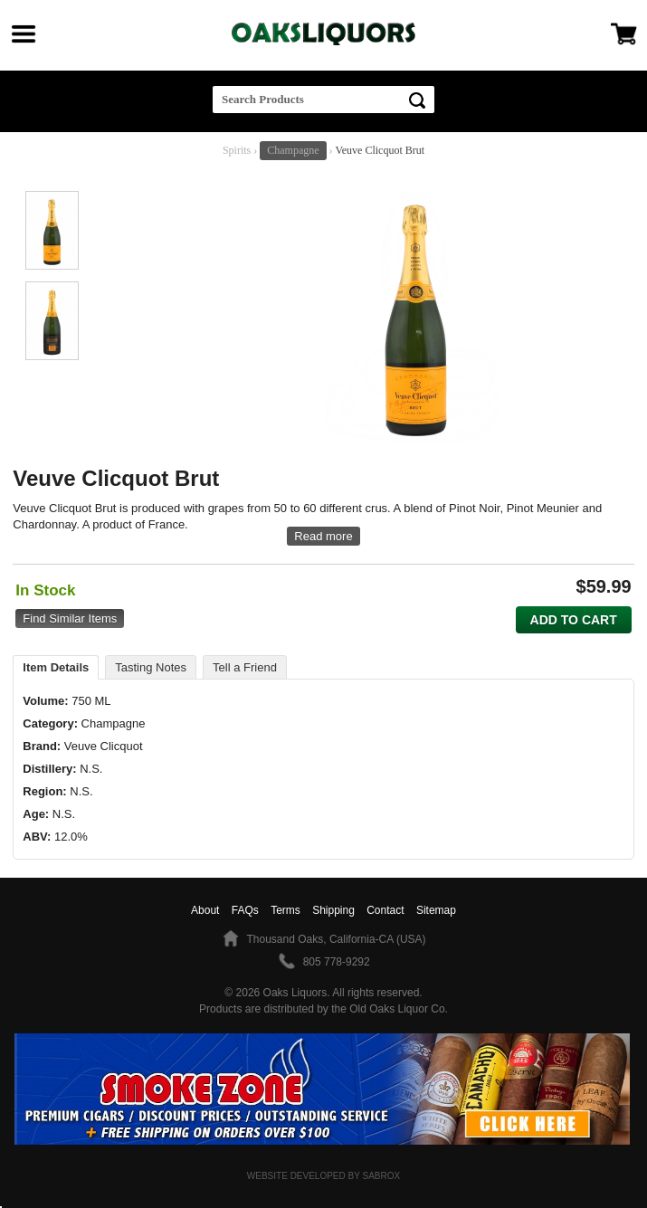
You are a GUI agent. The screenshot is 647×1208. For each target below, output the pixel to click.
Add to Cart (573, 620)
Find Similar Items (70, 618)
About (205, 910)
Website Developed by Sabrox (323, 1176)
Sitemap (436, 910)
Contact (385, 910)
